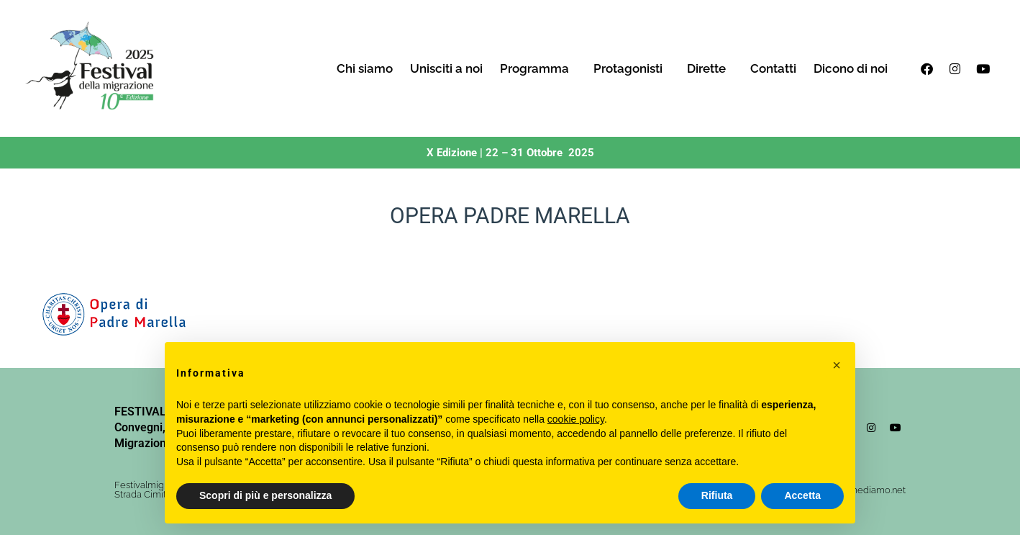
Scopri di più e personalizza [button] (265, 495)
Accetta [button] (802, 495)
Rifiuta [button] (717, 495)
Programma (538, 68)
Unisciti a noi (446, 68)
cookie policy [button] (575, 419)
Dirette (710, 68)
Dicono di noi (851, 68)
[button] (836, 365)
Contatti (773, 68)
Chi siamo (365, 68)
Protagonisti (631, 68)
